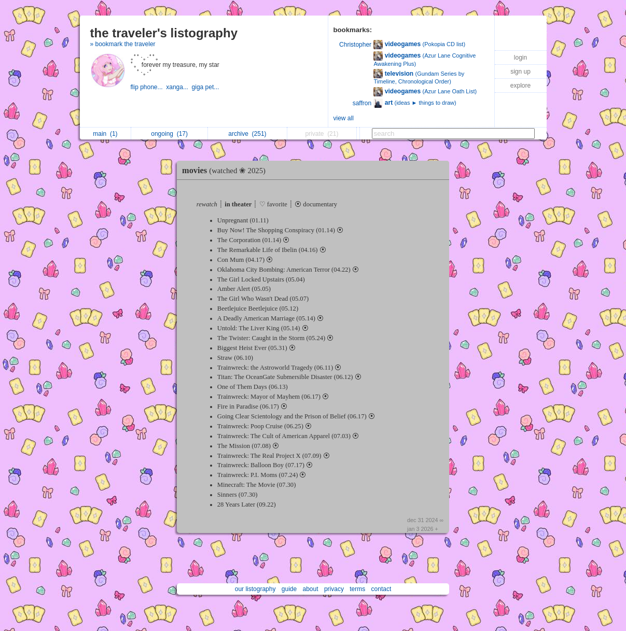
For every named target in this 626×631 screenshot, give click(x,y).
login (520, 57)
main (105, 133)
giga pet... (206, 87)
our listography (255, 589)
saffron (362, 103)
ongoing (169, 133)
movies (226, 170)
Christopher (355, 44)
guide (289, 589)
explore (520, 85)
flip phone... (148, 87)
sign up (520, 71)
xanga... (178, 87)
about (310, 589)
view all (343, 118)
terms (357, 589)
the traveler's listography (164, 33)
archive (247, 133)
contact (381, 589)
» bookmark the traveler (123, 44)
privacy (334, 589)
